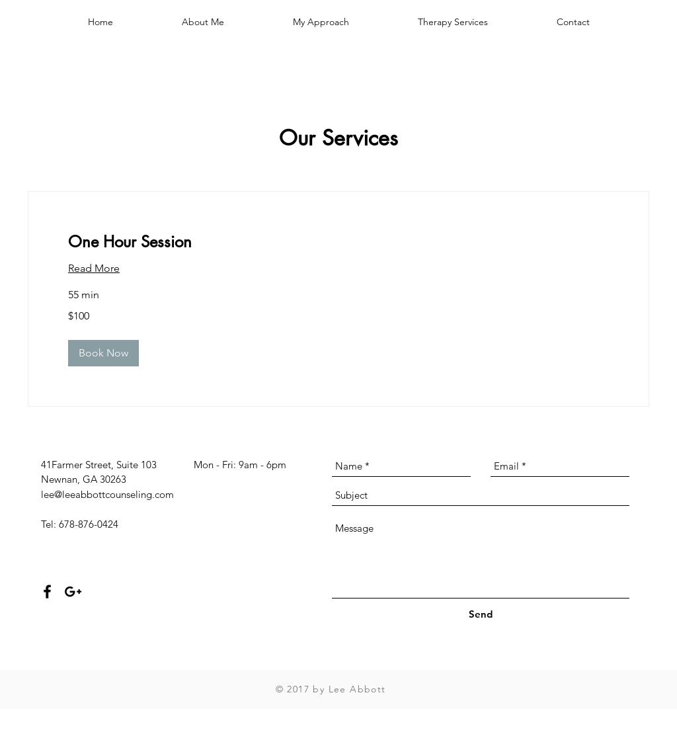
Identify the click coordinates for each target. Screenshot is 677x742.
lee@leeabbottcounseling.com (107, 494)
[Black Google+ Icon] (73, 591)
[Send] (481, 614)
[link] (338, 242)
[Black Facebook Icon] (47, 591)
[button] (103, 353)
